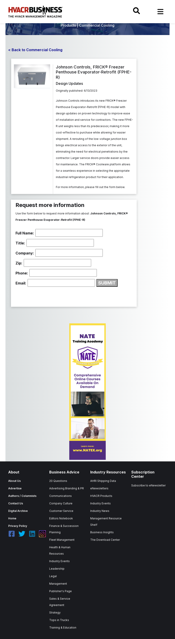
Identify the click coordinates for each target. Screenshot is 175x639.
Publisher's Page (60, 591)
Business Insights (102, 532)
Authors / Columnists (22, 496)
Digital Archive (18, 511)
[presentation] (50, 295)
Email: (20, 283)
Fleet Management (62, 539)
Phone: (21, 273)
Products (68, 25)
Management (58, 583)
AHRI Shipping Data (103, 481)
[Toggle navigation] (160, 11)
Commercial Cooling (96, 25)
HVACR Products (101, 496)
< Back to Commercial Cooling (35, 50)
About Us (14, 481)
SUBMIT (107, 283)
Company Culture (60, 503)
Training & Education (62, 627)
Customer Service (61, 511)
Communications (60, 496)
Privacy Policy (17, 526)
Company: (24, 253)
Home (12, 518)
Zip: (18, 263)
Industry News (99, 511)
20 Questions (58, 481)
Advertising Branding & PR (66, 488)
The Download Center (105, 539)
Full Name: (24, 233)
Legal (53, 576)
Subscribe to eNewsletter (148, 485)
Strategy (55, 612)
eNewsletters (99, 488)
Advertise (15, 488)
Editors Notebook (61, 518)
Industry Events (59, 561)
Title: (20, 243)
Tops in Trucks (59, 620)
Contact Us (15, 503)
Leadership (56, 568)
